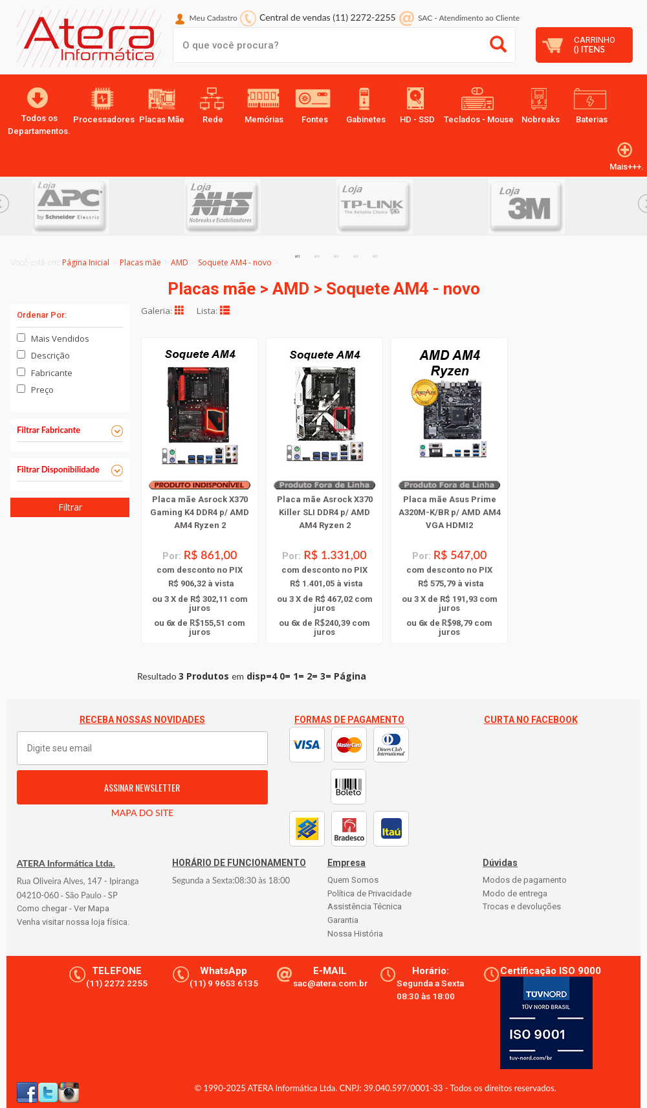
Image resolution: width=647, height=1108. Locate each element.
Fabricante (51, 373)
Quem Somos (352, 880)
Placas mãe (140, 262)
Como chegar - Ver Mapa (63, 908)
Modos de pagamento (525, 880)
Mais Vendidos (60, 338)
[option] (108, 206)
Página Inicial (85, 262)
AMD (179, 262)
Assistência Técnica (364, 906)
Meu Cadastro (213, 18)
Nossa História (355, 933)
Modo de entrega (515, 893)
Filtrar (70, 507)
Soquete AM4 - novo (235, 262)
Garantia (342, 920)
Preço (42, 389)
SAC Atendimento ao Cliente (469, 18)
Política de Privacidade (369, 893)
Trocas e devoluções (522, 906)
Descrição (50, 355)
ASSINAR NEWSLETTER (142, 787)
